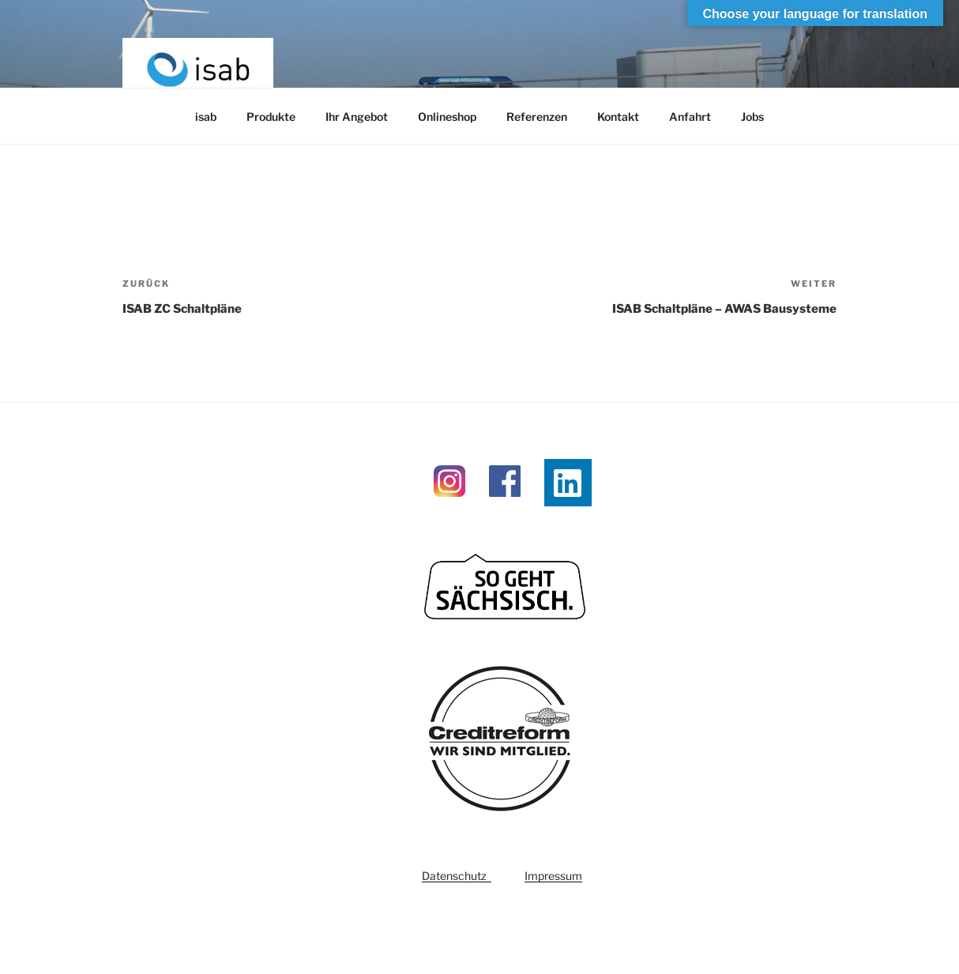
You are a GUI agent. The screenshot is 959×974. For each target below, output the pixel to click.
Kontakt (618, 116)
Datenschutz (456, 875)
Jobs (752, 116)
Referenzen (536, 116)
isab (205, 116)
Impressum (553, 875)
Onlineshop (447, 116)
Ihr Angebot (356, 116)
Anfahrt (690, 116)
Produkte (270, 116)
